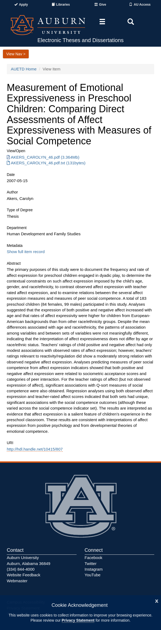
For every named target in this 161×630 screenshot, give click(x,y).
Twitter (91, 563)
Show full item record (26, 251)
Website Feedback (23, 575)
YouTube (93, 575)
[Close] (156, 600)
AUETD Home (24, 69)
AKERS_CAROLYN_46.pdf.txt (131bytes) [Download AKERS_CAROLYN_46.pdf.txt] (46, 163)
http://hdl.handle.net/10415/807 (35, 449)
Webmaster (17, 580)
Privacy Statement (78, 620)
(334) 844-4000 (21, 569)
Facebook (94, 557)
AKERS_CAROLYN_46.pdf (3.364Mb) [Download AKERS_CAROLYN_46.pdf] (43, 157)
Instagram (94, 569)
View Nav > (15, 54)
